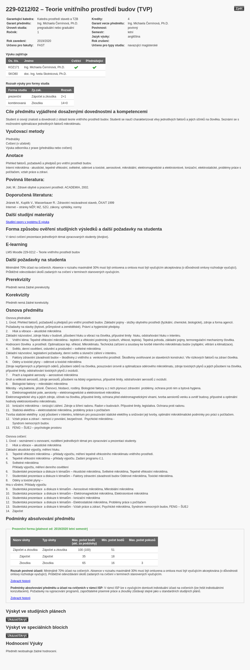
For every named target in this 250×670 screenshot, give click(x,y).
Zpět (239, 8)
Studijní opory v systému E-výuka (27, 222)
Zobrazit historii (20, 581)
